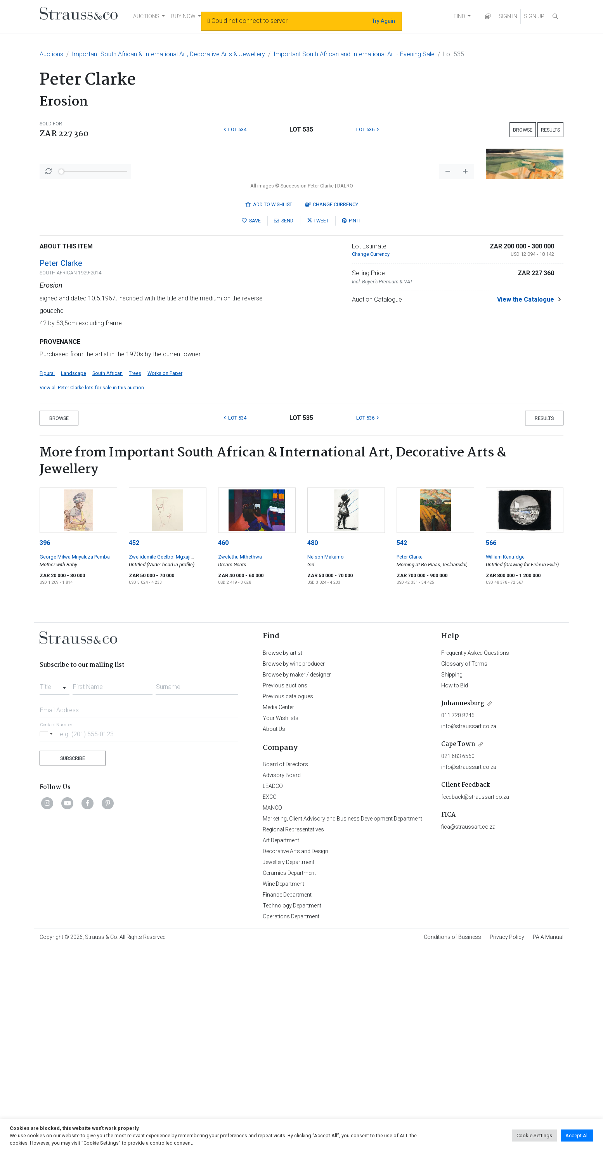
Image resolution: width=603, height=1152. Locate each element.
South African (107, 576)
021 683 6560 (458, 959)
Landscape (73, 576)
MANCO (272, 1011)
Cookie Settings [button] (534, 1135)
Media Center (278, 910)
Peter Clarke (61, 466)
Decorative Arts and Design (295, 1054)
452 (134, 746)
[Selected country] (47, 937)
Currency (331, 408)
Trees (135, 576)
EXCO (270, 1000)
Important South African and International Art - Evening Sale (354, 54)
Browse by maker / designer (297, 878)
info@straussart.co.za (468, 929)
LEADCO (273, 989)
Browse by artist (282, 856)
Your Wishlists (280, 921)
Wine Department (283, 1087)
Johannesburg (462, 907)
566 (491, 746)
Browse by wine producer (294, 867)
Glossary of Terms (464, 867)
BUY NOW (183, 16)
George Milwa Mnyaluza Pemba (75, 760)
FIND (459, 16)
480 (312, 746)
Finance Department (287, 1098)
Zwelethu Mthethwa (240, 760)
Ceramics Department (289, 1076)
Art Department (281, 1044)
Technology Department (292, 1109)
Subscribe (72, 962)
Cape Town (458, 947)
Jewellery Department (288, 1065)
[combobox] (54, 888)
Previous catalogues (288, 900)
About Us (274, 932)
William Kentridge (505, 760)
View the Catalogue (525, 503)
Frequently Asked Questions (475, 856)
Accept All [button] (577, 1135)
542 (402, 746)
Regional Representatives (293, 1033)
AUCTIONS (146, 16)
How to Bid (454, 889)
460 (223, 746)
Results (550, 130)
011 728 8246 (458, 919)
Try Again (383, 21)
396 (45, 746)
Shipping (452, 878)
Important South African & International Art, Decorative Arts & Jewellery (168, 54)
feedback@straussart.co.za (475, 1000)
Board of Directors (285, 968)
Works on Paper (164, 576)
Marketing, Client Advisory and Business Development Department (342, 1022)
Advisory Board (282, 978)
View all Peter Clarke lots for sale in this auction (92, 591)
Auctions (51, 54)
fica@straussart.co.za (468, 1030)
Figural (47, 576)
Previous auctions (285, 889)
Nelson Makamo (325, 760)
